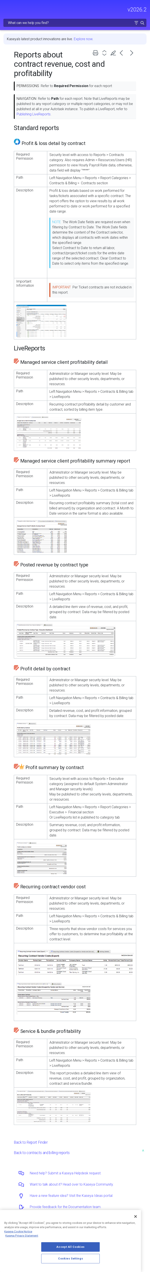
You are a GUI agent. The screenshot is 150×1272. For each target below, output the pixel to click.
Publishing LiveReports (34, 114)
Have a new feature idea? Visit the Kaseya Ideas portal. (71, 1196)
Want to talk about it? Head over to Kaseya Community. (72, 1184)
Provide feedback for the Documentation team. (65, 1207)
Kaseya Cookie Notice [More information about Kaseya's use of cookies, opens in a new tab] (18, 1231)
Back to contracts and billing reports (42, 1153)
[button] (136, 23)
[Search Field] (74, 23)
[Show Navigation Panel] (6, 7)
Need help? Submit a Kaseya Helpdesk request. (65, 1173)
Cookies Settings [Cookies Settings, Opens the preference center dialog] (70, 1258)
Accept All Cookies (70, 1246)
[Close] (135, 1216)
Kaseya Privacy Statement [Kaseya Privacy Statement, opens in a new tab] (21, 1235)
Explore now (83, 39)
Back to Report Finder (31, 1142)
